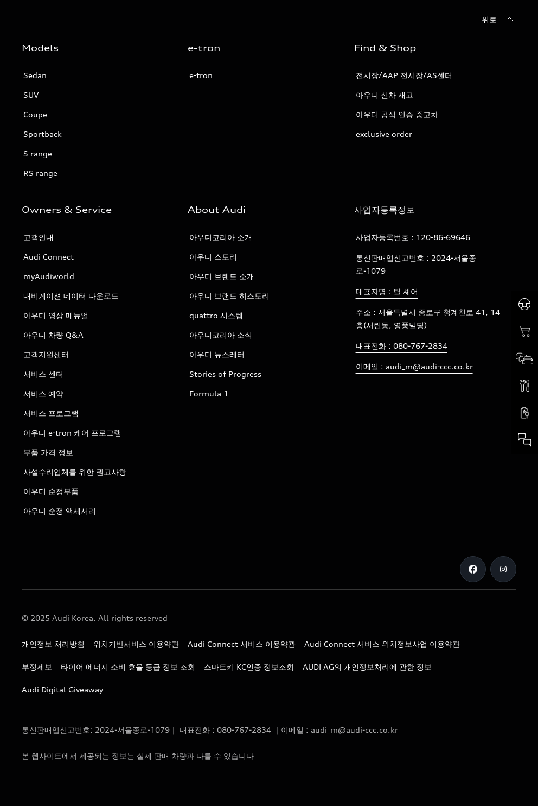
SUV (31, 94)
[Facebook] (473, 569)
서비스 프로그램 (51, 413)
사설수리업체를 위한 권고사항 (74, 471)
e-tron (201, 75)
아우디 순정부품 (51, 491)
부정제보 (37, 666)
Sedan (35, 75)
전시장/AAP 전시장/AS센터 (404, 75)
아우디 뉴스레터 (217, 354)
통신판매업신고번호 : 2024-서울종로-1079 (416, 264)
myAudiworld (48, 276)
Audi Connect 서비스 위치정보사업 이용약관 (382, 643)
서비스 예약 (43, 393)
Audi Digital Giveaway (62, 689)
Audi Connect (48, 256)
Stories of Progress (225, 374)
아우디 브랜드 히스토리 (229, 295)
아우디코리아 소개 (220, 237)
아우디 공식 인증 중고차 (397, 114)
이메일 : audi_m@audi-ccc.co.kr (414, 366)
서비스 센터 (43, 374)
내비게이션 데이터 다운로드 (71, 295)
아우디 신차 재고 (384, 94)
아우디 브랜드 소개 (221, 276)
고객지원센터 (46, 354)
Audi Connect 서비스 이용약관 (242, 643)
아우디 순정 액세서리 (59, 510)
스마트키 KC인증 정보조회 (249, 666)
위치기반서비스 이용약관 (136, 643)
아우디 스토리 (213, 256)
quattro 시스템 (216, 315)
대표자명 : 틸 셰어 (387, 291)
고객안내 (38, 237)
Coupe (35, 114)
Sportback (42, 133)
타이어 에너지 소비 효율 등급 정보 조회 (128, 666)
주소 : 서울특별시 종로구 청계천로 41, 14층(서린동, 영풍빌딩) (428, 318)
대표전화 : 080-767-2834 (401, 345)
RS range (40, 173)
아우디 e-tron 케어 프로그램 (72, 432)
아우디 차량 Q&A (53, 334)
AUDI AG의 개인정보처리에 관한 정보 (367, 666)
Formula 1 (208, 393)
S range (37, 153)
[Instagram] (503, 569)
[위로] (499, 19)
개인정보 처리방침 (53, 643)
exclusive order (384, 133)
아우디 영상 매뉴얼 (55, 315)
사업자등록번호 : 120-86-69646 (413, 237)
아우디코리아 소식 (220, 334)
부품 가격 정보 (48, 452)
